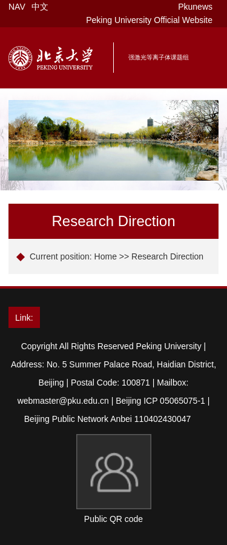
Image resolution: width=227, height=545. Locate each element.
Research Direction (167, 256)
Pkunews (195, 7)
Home (105, 256)
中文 (39, 7)
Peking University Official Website (149, 20)
